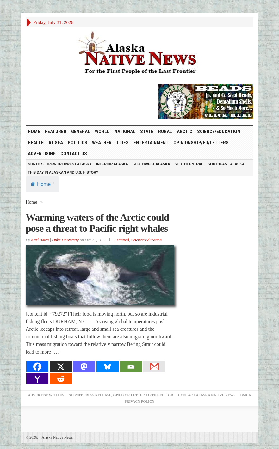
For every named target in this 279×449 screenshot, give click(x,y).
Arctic (184, 131)
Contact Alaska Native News (206, 395)
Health (36, 142)
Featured (55, 131)
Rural (165, 131)
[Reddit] (61, 378)
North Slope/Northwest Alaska (60, 164)
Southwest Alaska (151, 164)
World (102, 131)
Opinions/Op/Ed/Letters (201, 142)
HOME (34, 131)
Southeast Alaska (226, 164)
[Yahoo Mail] (37, 378)
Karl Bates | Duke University (55, 239)
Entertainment (151, 142)
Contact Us (73, 154)
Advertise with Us (46, 395)
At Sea (55, 142)
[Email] (131, 366)
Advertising (42, 154)
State (146, 131)
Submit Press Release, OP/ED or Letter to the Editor (121, 395)
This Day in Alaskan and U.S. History (63, 172)
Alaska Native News (56, 437)
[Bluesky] (107, 366)
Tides (122, 142)
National (125, 131)
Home (41, 184)
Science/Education (218, 131)
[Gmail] (154, 366)
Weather (102, 142)
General (80, 131)
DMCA (245, 395)
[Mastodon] (84, 366)
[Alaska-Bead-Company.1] (205, 100)
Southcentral (189, 164)
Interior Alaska (112, 164)
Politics (77, 142)
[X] (61, 366)
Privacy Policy (139, 401)
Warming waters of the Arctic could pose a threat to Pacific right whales (97, 223)
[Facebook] (37, 366)
